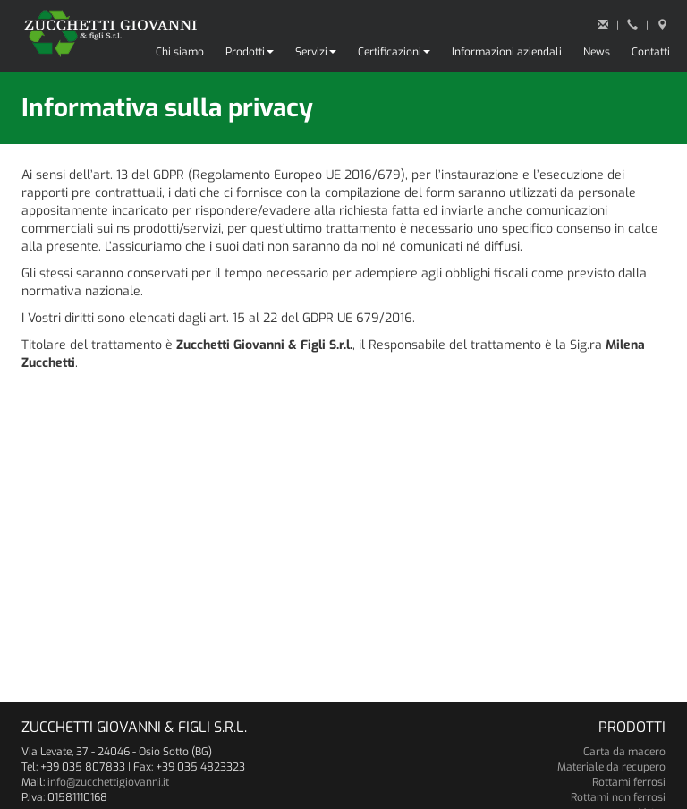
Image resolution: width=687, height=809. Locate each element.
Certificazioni (394, 52)
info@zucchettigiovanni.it (108, 782)
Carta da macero (624, 752)
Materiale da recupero (611, 767)
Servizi (315, 52)
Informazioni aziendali (507, 52)
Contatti (651, 52)
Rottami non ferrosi (618, 797)
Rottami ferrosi (629, 782)
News (596, 52)
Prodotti (249, 52)
